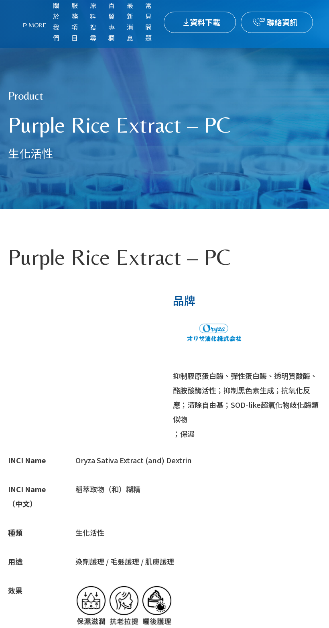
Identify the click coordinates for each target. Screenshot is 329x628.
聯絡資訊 (282, 21)
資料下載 (205, 21)
